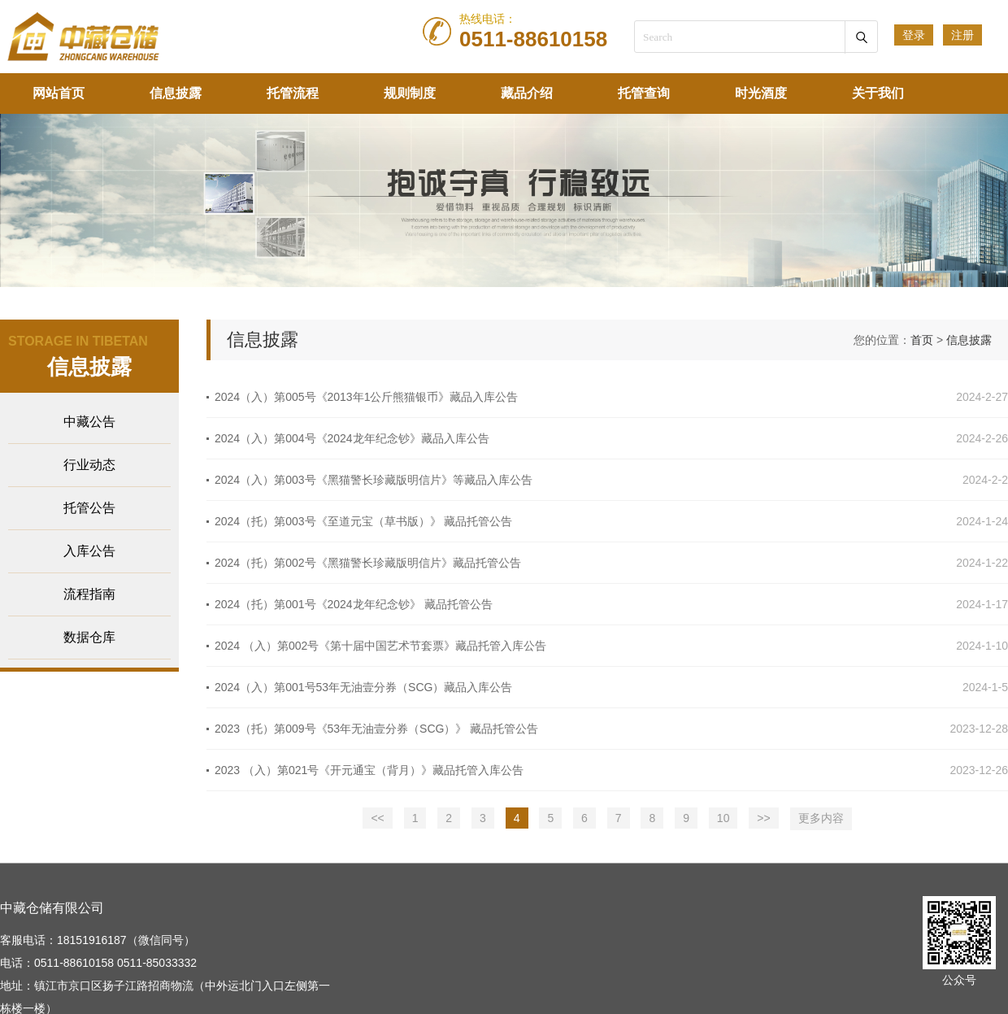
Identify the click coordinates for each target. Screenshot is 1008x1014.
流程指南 (89, 594)
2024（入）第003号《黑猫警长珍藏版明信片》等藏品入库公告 (373, 479)
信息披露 (176, 93)
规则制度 (410, 93)
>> (763, 818)
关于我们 (878, 93)
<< (377, 818)
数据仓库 (89, 637)
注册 (962, 34)
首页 (921, 339)
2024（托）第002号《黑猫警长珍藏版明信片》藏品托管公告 (368, 562)
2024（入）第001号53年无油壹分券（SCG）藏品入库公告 (363, 687)
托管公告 (89, 508)
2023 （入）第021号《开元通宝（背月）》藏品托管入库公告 (369, 770)
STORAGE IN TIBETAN (78, 341)
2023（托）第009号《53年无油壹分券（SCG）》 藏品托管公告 (376, 728)
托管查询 (644, 93)
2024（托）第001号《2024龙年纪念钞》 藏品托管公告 (354, 604)
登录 (913, 34)
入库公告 (89, 551)
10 (723, 818)
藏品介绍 (527, 93)
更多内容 (821, 818)
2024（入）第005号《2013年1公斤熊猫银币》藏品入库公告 (366, 396)
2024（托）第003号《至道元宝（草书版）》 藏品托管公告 (363, 521)
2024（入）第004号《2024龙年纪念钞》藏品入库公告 (352, 438)
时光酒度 (761, 93)
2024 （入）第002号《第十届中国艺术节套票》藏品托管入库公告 (380, 645)
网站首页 (59, 93)
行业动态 (89, 465)
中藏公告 (89, 422)
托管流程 (293, 93)
